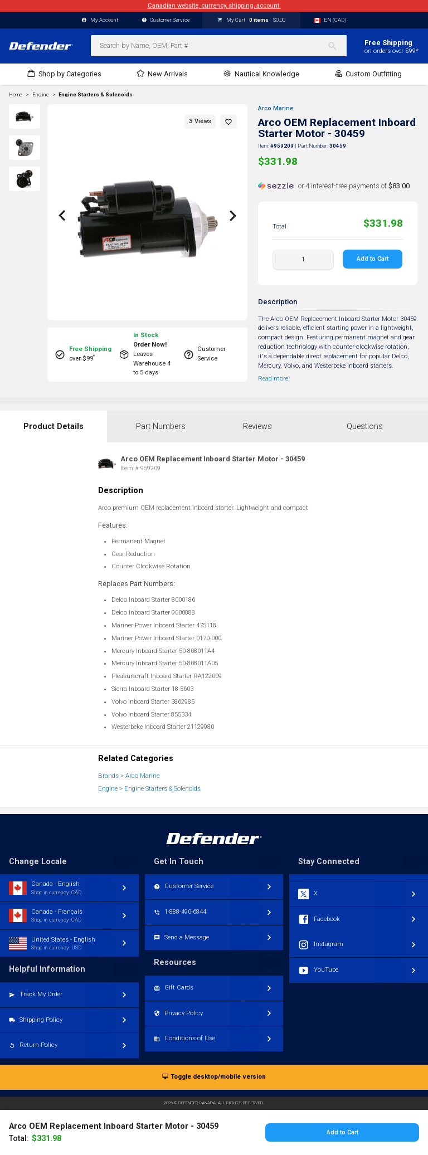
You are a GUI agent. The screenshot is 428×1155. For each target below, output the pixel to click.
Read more (273, 378)
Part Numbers (161, 426)
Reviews (257, 426)
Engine (108, 788)
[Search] (337, 45)
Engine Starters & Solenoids (96, 95)
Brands (108, 775)
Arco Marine (275, 108)
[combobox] (219, 45)
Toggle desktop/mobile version (213, 1077)
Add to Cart (373, 258)
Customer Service (166, 20)
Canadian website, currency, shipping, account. (214, 5)
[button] (228, 122)
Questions (365, 426)
